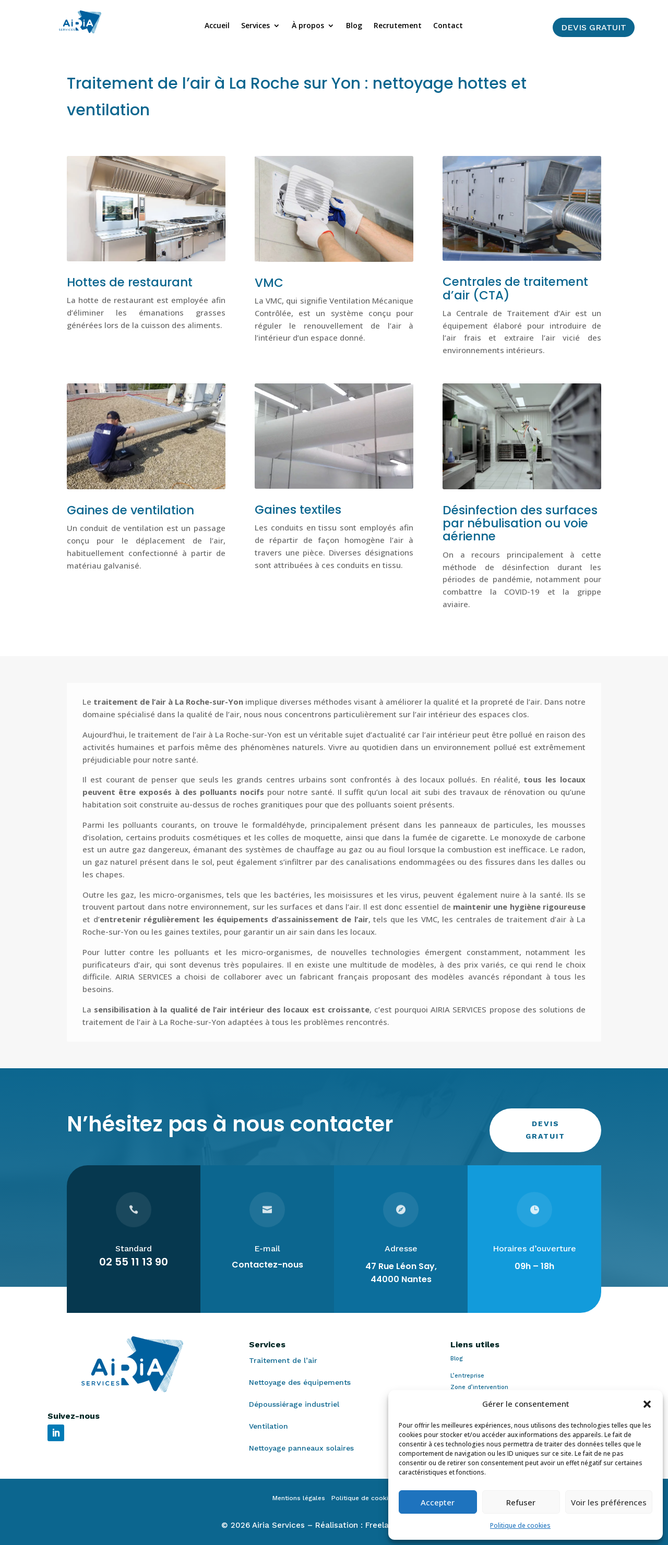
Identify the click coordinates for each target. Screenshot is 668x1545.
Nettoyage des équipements (300, 1382)
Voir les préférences (609, 1502)
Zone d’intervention (479, 1387)
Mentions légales (301, 1498)
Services (255, 26)
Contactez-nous (267, 1265)
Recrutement (398, 26)
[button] (647, 1404)
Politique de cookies (520, 1525)
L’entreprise (467, 1375)
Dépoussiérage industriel (294, 1404)
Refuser (520, 1502)
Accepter (438, 1502)
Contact (448, 26)
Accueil (217, 26)
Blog (354, 26)
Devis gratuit (593, 27)
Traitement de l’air (283, 1360)
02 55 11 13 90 (133, 1261)
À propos (308, 26)
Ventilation (268, 1426)
